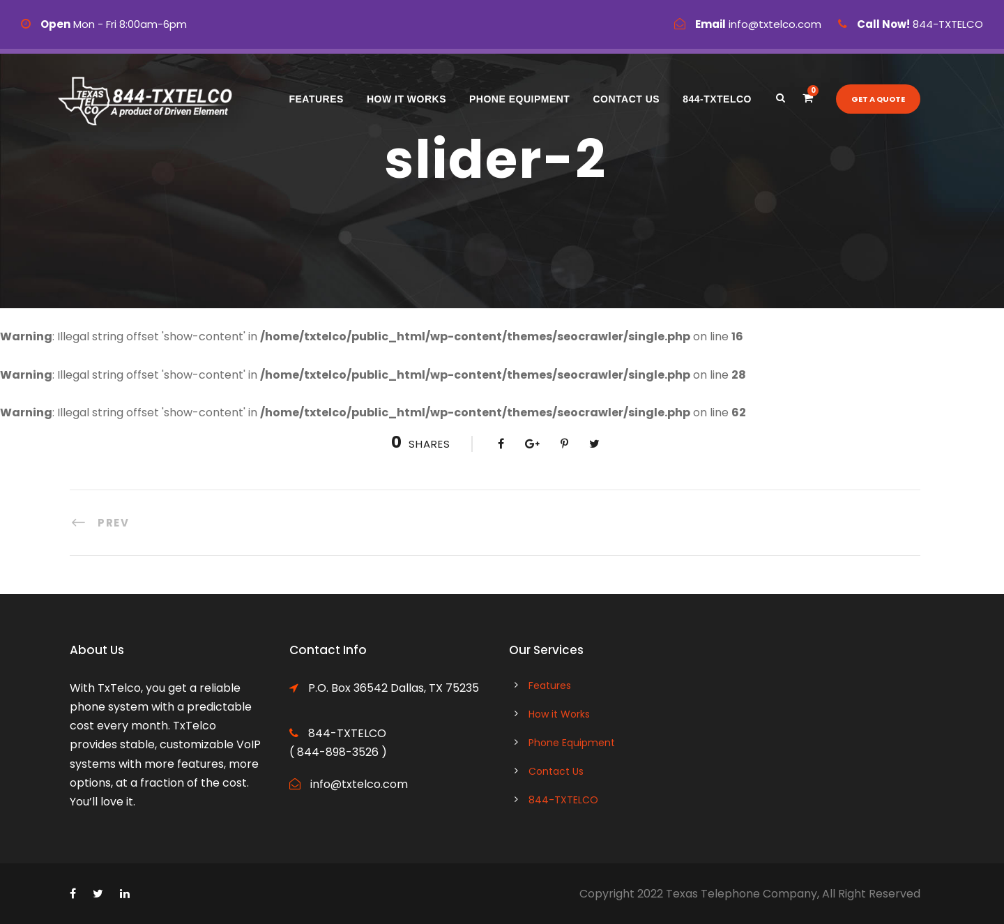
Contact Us (626, 99)
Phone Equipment (519, 99)
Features (316, 99)
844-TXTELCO (717, 99)
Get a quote (878, 99)
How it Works (406, 99)
